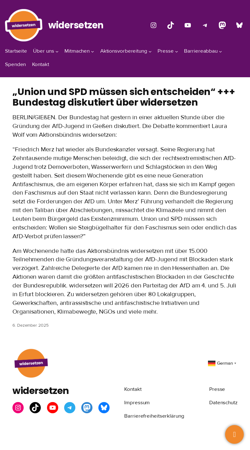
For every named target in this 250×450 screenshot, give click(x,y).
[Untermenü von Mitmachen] (92, 51)
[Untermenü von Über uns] (57, 51)
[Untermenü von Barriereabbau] (220, 51)
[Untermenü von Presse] (176, 51)
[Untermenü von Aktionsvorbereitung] (150, 51)
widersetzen (76, 25)
